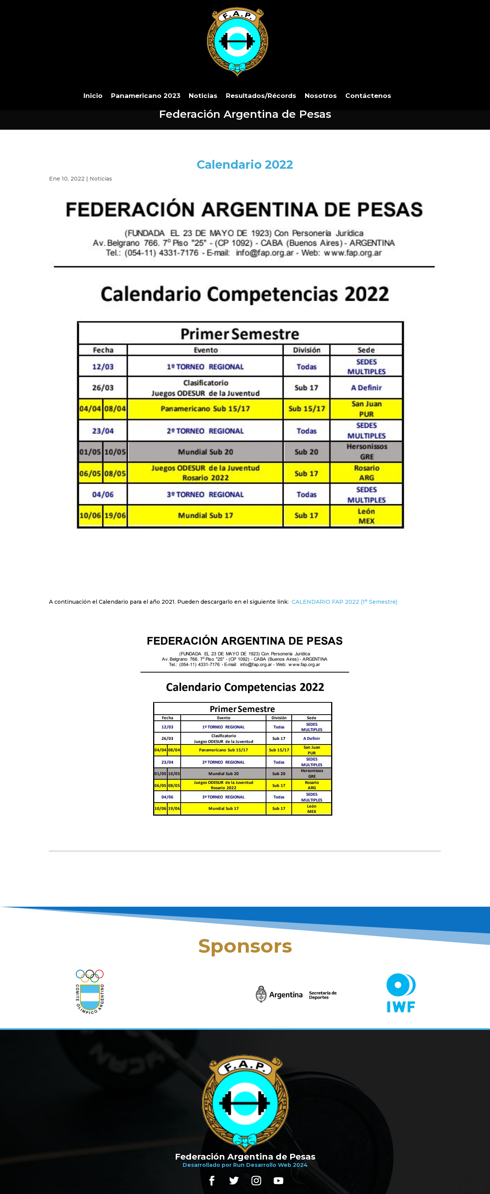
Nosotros (321, 95)
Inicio (93, 95)
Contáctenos (368, 95)
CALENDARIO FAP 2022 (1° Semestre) (344, 601)
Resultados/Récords (261, 95)
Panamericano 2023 (145, 95)
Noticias (203, 95)
